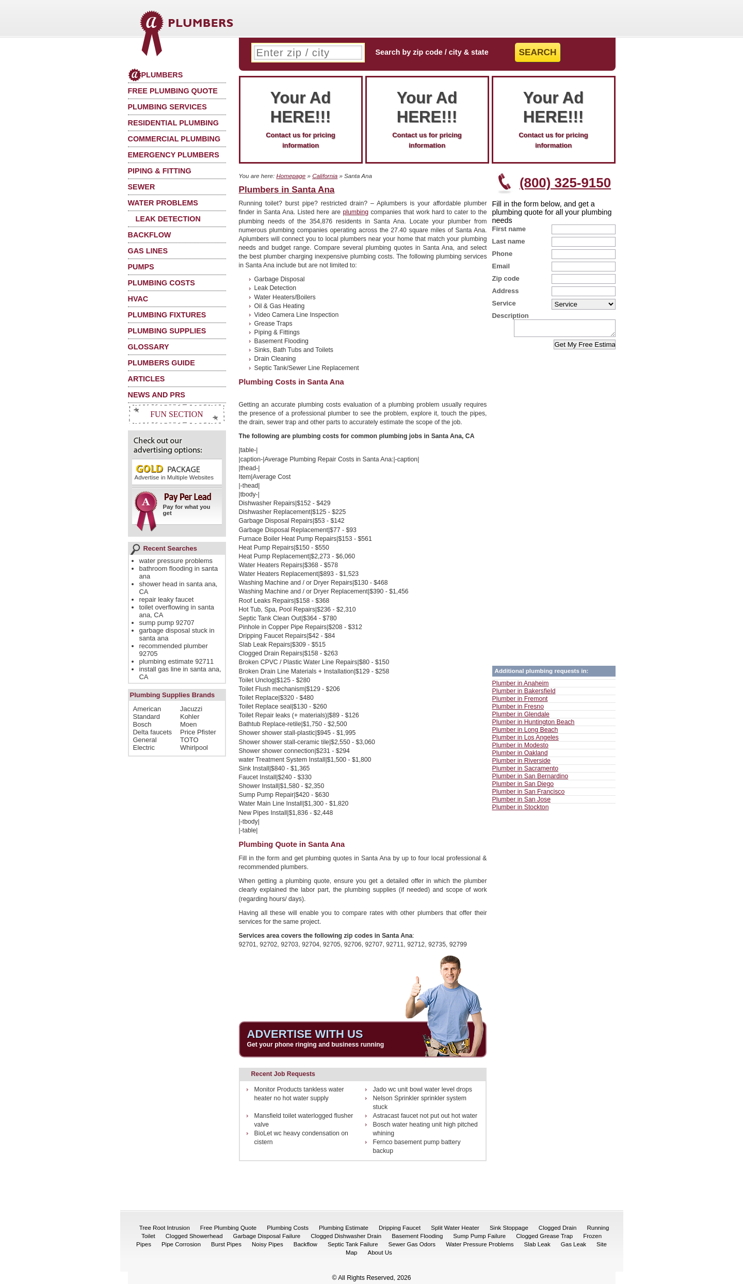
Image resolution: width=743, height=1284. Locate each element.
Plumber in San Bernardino (530, 779)
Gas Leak (573, 1244)
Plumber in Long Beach (525, 732)
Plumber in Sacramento (525, 771)
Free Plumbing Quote (173, 91)
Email (501, 266)
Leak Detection (168, 219)
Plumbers (155, 75)
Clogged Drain (558, 1228)
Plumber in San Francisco (528, 794)
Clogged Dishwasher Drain (346, 1236)
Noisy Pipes (267, 1244)
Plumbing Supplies (167, 331)
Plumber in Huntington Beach (533, 725)
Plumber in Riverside (521, 763)
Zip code (506, 278)
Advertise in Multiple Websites (174, 471)
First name (509, 229)
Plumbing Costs (161, 283)
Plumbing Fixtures (167, 315)
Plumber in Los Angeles (525, 740)
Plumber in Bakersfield (524, 694)
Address (505, 291)
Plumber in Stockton (520, 810)
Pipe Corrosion (181, 1244)
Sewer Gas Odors (412, 1244)
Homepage (290, 175)
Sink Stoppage (509, 1228)
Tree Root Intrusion (164, 1228)
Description (510, 315)
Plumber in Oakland (520, 756)
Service (504, 303)
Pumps (141, 267)
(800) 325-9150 (565, 182)
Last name (508, 241)
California (324, 175)
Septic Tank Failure (353, 1244)
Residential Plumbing (173, 123)
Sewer (141, 187)
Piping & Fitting (159, 171)
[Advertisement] (553, 507)
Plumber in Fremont (520, 701)
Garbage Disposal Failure (267, 1236)
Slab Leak (537, 1244)
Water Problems (163, 203)
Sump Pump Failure (479, 1236)
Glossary (148, 347)
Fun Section (176, 414)
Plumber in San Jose (521, 802)
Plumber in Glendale (521, 717)
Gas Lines (148, 251)
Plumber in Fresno (518, 709)
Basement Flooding (417, 1236)
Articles (146, 379)
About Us (380, 1252)
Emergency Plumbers (173, 155)
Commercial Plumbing (174, 139)
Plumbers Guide (161, 363)
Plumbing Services (167, 107)
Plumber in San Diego (523, 787)
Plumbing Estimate (343, 1228)
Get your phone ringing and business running (315, 1044)
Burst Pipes (226, 1244)
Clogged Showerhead (194, 1236)
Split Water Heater (455, 1228)
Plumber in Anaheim (520, 686)
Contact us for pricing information (301, 118)
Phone (502, 254)
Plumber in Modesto (520, 748)
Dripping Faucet (400, 1228)
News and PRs (156, 395)
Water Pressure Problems (479, 1244)
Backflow (149, 235)
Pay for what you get (174, 508)
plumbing (355, 212)
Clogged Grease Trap (544, 1236)
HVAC (138, 299)
